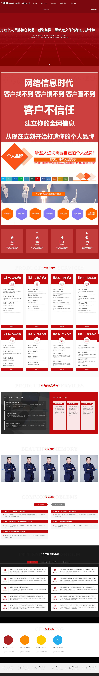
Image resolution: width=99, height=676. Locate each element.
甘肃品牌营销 (44, 562)
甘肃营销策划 (33, 562)
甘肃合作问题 (73, 3)
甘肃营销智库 (46, 9)
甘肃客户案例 (63, 3)
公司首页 (35, 3)
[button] (48, 64)
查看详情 (12, 326)
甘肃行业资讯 (55, 562)
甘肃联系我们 (94, 9)
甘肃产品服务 (53, 3)
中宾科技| (15, 3)
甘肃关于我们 (44, 3)
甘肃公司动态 (66, 562)
